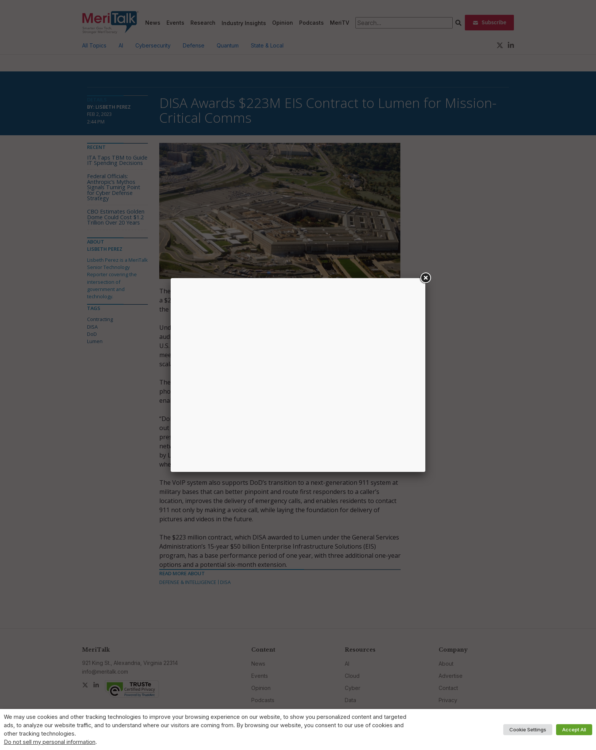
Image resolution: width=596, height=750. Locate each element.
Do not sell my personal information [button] (49, 742)
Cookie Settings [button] (527, 729)
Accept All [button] (574, 729)
